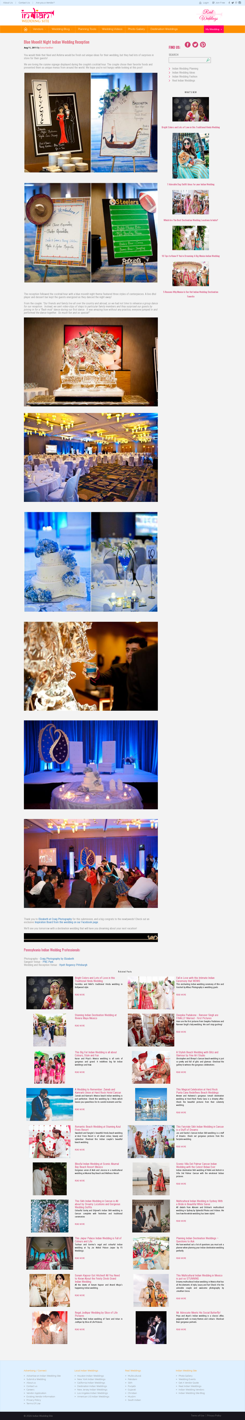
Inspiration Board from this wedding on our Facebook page (66, 922)
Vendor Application (36, 1393)
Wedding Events (187, 1379)
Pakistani (132, 1379)
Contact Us (24, 2)
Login (206, 2)
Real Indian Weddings (183, 80)
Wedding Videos (112, 29)
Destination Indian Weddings (92, 1386)
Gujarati (132, 1389)
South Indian (134, 1400)
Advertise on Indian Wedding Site (44, 1376)
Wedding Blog (62, 29)
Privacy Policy (34, 1400)
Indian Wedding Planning (185, 68)
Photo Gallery (136, 29)
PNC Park (48, 961)
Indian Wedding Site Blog (192, 1393)
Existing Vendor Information (41, 1396)
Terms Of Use (33, 1403)
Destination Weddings (164, 29)
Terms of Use (197, 1415)
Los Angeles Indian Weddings (92, 1393)
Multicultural (134, 1376)
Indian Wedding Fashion (184, 76)
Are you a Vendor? (45, 2)
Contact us (32, 1386)
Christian (132, 1393)
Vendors (39, 29)
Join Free (220, 2)
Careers (30, 1389)
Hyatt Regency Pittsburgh (73, 965)
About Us (8, 2)
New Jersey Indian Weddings (92, 1389)
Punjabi (132, 1386)
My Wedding (214, 29)
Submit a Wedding (36, 1379)
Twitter (195, 45)
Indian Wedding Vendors (191, 1389)
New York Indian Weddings (91, 1379)
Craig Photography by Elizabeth (57, 958)
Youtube (203, 45)
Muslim (132, 1396)
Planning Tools (87, 29)
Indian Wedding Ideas (183, 72)
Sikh (130, 1382)
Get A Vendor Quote (189, 1382)
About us (31, 1382)
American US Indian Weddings (93, 1396)
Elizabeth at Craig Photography (55, 919)
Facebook (188, 45)
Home (25, 29)
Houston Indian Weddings (90, 1376)
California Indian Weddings (91, 1382)
